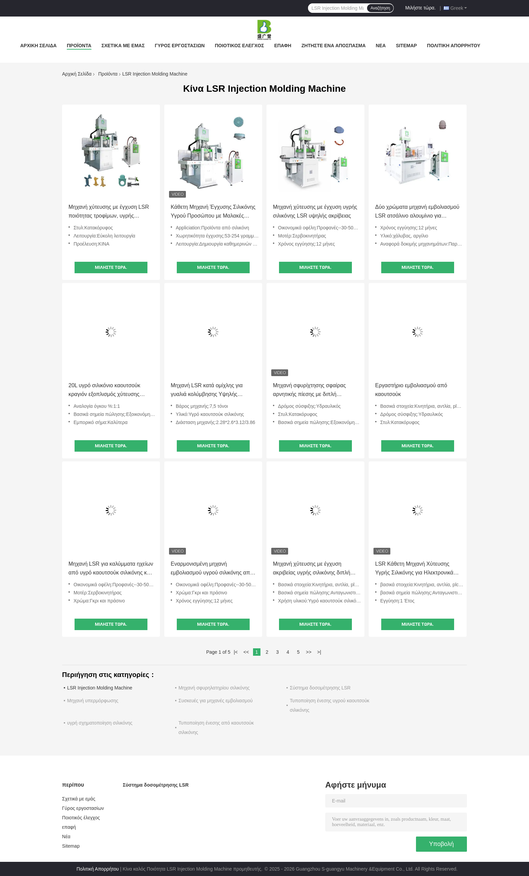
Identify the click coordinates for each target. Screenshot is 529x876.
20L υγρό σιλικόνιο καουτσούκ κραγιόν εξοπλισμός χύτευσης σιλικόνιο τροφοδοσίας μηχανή (104, 391)
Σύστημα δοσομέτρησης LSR (320, 687)
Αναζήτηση (380, 8)
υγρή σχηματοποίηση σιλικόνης (100, 723)
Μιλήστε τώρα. (420, 7)
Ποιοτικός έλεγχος (239, 45)
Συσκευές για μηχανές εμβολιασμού (215, 700)
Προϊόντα (79, 45)
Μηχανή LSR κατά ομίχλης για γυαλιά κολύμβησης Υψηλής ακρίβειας (207, 391)
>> (308, 652)
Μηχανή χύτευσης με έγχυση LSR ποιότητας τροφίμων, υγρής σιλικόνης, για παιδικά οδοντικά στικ (111, 212)
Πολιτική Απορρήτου (453, 45)
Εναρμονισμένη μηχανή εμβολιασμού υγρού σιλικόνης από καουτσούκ (212, 569)
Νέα (381, 45)
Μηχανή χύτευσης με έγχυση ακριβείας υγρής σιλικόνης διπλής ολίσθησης (313, 569)
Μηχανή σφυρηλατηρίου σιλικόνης (214, 687)
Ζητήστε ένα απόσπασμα (333, 45)
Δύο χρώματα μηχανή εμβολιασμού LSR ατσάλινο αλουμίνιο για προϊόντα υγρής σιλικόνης (417, 212)
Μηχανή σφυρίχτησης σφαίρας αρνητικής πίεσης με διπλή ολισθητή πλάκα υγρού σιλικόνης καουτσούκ (312, 391)
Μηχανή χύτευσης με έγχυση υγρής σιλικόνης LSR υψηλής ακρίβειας (315, 211)
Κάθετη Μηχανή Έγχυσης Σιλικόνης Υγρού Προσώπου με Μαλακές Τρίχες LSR (213, 212)
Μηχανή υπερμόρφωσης (92, 700)
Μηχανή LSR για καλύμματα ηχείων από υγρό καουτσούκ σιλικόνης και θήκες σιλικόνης (110, 569)
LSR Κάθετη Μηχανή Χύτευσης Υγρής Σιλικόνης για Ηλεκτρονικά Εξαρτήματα (414, 569)
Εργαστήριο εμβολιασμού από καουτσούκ (411, 390)
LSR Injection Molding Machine (99, 687)
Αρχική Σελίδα (38, 45)
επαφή (282, 45)
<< (246, 652)
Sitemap (406, 45)
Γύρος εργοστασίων (180, 45)
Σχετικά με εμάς (123, 45)
